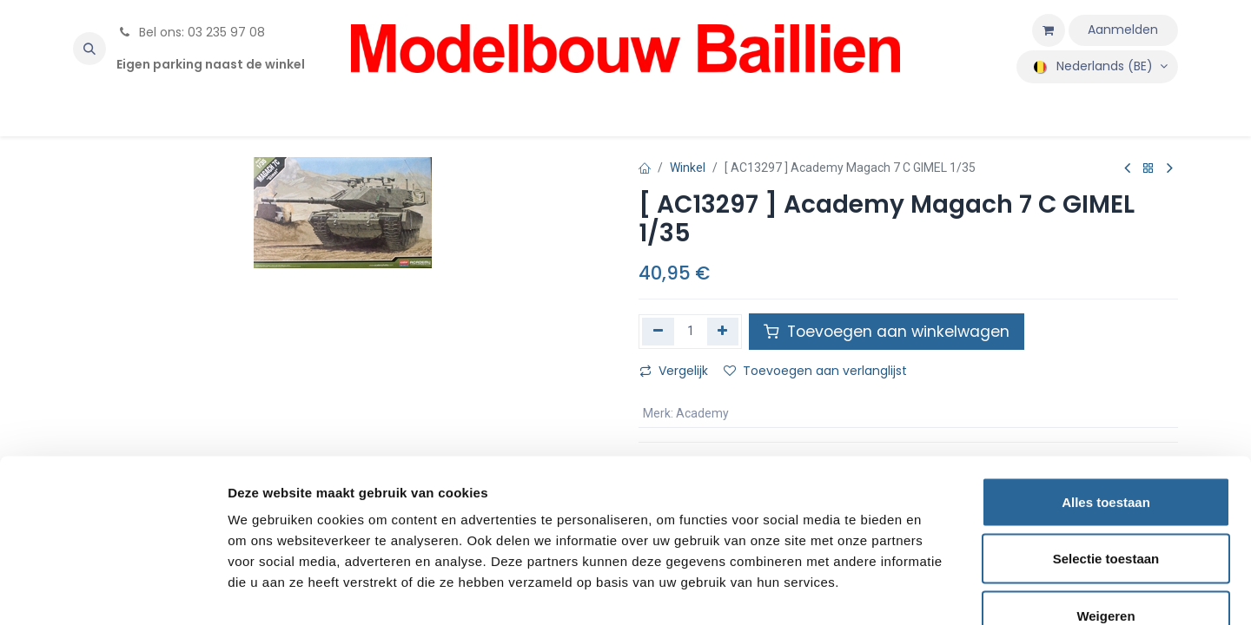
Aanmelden (1123, 29)
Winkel (687, 167)
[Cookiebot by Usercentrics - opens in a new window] (112, 591)
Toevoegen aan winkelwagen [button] (886, 331)
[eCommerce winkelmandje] (1048, 30)
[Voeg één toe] (723, 331)
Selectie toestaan (1106, 454)
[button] (89, 48)
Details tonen (938, 590)
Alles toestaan (1106, 397)
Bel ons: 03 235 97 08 (190, 32)
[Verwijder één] (658, 331)
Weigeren (1105, 510)
